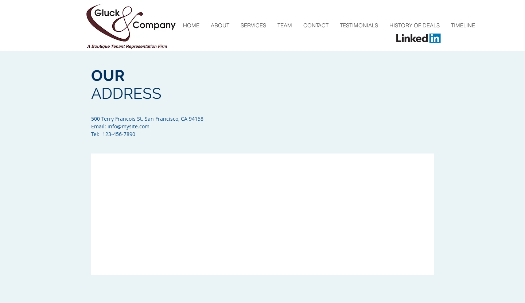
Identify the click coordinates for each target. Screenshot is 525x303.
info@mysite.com (128, 126)
